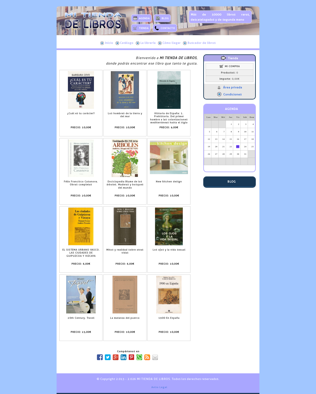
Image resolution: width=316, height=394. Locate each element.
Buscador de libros (199, 43)
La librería (146, 43)
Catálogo (124, 43)
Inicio (106, 43)
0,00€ (229, 78)
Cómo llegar (169, 43)
